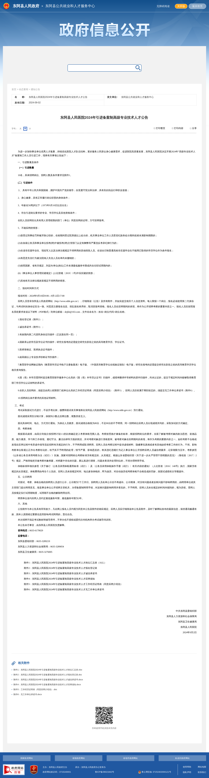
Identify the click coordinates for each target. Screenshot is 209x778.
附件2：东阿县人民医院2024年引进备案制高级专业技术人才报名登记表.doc (47, 674)
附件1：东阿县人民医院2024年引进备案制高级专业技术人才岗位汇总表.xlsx (47, 670)
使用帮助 (187, 767)
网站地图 (202, 767)
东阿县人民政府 (26, 6)
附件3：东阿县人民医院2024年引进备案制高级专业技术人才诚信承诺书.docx (48, 679)
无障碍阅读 (163, 6)
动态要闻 (23, 89)
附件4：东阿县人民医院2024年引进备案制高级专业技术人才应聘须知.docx (47, 684)
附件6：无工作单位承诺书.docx (27, 694)
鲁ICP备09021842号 (104, 772)
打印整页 (159, 128)
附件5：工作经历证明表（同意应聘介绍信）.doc (35, 689)
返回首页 (197, 6)
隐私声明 (187, 772)
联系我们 (202, 772)
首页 (14, 89)
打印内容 (177, 128)
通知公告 (35, 89)
